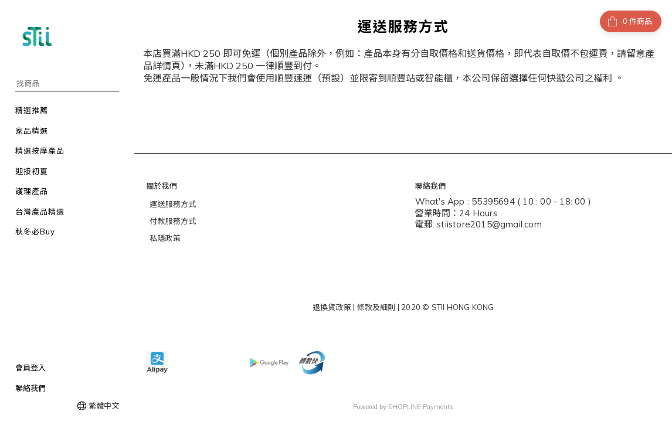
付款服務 (165, 221)
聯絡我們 (30, 388)
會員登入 (30, 367)
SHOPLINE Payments (420, 407)
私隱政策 (165, 238)
